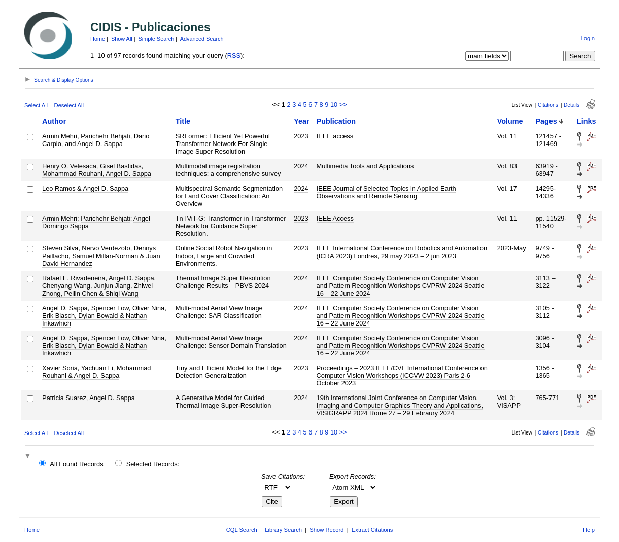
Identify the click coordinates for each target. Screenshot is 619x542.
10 (333, 105)
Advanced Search (202, 38)
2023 (301, 136)
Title (183, 121)
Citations (548, 105)
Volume (510, 121)
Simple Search (157, 38)
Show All (121, 38)
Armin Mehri (59, 218)
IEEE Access (335, 218)
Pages (546, 121)
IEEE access (335, 136)
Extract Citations (372, 530)
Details (571, 105)
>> (343, 105)
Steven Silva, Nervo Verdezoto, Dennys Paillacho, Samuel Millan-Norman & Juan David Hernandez (101, 255)
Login (588, 38)
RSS (233, 55)
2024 (301, 166)
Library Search (283, 530)
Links (586, 121)
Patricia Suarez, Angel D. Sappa (88, 398)
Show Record (326, 530)
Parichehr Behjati (105, 218)
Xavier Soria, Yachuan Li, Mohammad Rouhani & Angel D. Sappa (96, 371)
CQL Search (241, 530)
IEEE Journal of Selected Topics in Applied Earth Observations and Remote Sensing (386, 192)
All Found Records (76, 464)
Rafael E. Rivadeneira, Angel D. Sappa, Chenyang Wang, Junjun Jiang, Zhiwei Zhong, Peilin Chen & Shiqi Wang (99, 285)
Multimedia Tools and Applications (365, 166)
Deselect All (69, 105)
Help (589, 530)
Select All (36, 105)
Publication (336, 121)
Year (301, 121)
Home (97, 38)
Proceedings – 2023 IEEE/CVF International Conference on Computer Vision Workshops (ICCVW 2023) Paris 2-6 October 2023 (402, 375)
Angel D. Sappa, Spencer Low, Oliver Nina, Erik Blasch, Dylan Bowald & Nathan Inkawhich (104, 315)
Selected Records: (153, 464)
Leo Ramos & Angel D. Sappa (85, 188)
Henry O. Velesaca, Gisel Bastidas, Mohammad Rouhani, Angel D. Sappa (96, 169)
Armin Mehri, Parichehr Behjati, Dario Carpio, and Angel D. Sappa (95, 140)
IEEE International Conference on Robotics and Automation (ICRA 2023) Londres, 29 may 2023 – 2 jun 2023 (402, 252)
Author (54, 121)
